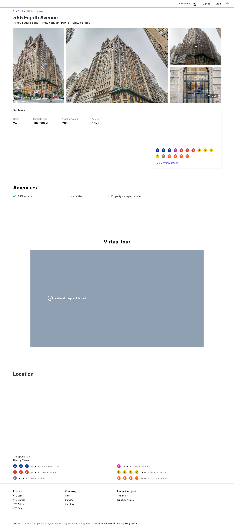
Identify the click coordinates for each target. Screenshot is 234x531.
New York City (19, 11)
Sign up (206, 3)
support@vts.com (125, 500)
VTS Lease (18, 495)
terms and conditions (108, 523)
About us (69, 504)
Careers (69, 500)
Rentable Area (40, 119)
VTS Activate (19, 504)
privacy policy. (130, 523)
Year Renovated (70, 119)
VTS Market (19, 500)
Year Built (96, 119)
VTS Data (17, 508)
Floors (16, 119)
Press (67, 495)
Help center (122, 495)
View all (212, 96)
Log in (218, 3)
